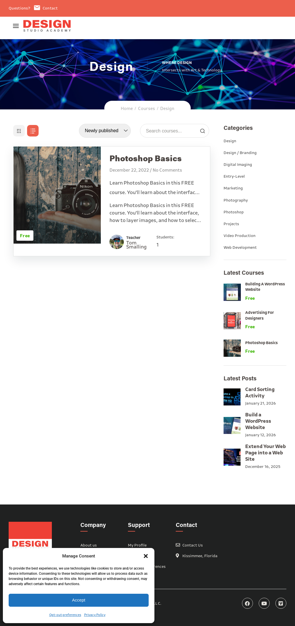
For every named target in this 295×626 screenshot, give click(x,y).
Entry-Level (234, 176)
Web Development (240, 247)
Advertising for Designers (259, 315)
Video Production (240, 235)
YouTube (264, 603)
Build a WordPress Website (258, 420)
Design (230, 140)
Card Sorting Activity (260, 392)
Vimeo (280, 603)
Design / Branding (240, 152)
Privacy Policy (94, 614)
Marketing (233, 188)
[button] (146, 556)
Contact (46, 8)
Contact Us (192, 545)
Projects (231, 223)
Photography (236, 200)
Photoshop (234, 212)
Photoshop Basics (261, 342)
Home (127, 108)
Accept (78, 599)
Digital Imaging (238, 164)
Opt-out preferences (65, 614)
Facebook (247, 603)
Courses (146, 108)
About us (88, 545)
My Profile (137, 545)
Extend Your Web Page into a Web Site (265, 452)
